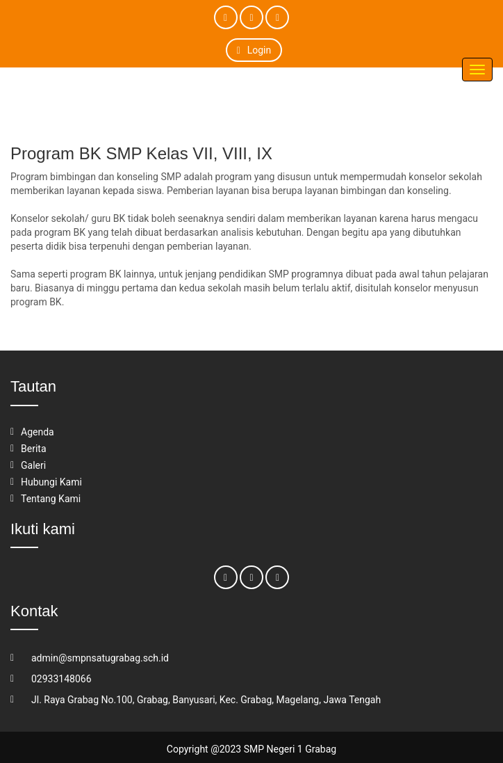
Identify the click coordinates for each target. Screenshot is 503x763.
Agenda (37, 431)
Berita (34, 448)
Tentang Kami (51, 498)
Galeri (33, 465)
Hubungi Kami (51, 482)
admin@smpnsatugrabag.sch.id (100, 658)
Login (254, 50)
